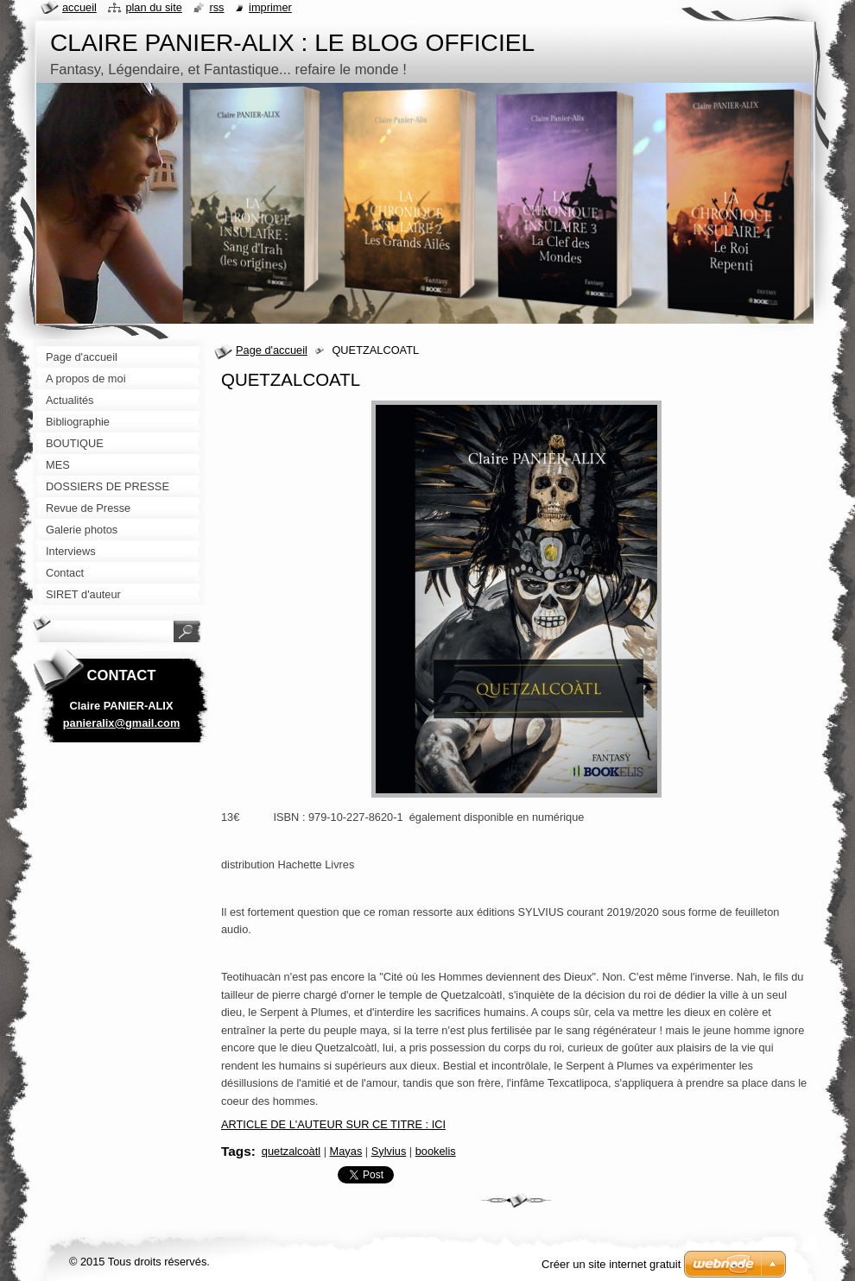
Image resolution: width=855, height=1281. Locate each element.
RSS (216, 7)
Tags (236, 1151)
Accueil (79, 7)
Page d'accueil (271, 350)
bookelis (435, 1151)
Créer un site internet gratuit (611, 1264)
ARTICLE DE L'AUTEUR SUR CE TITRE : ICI (333, 1124)
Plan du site (153, 7)
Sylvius (389, 1151)
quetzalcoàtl (291, 1151)
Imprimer (270, 7)
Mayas (346, 1151)
